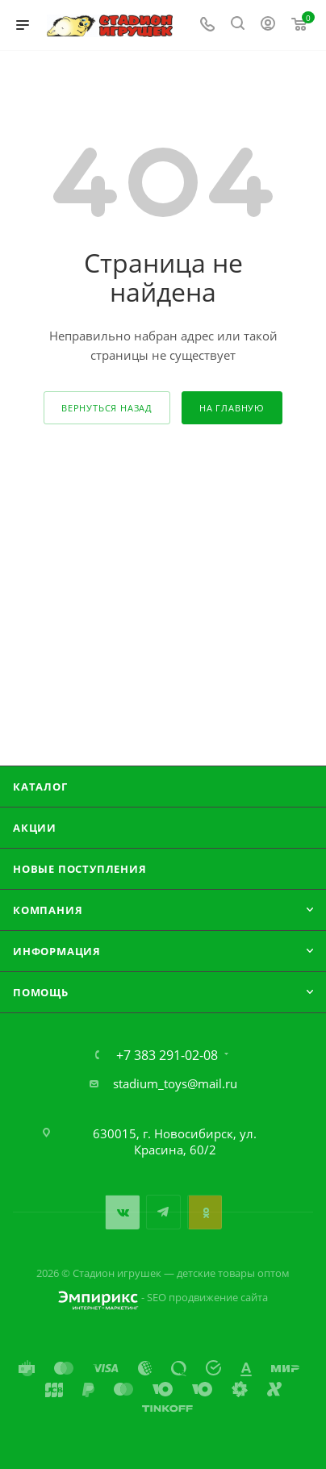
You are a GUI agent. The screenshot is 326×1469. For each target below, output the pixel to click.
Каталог (40, 786)
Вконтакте (122, 1212)
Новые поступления (80, 869)
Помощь (41, 992)
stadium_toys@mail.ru (175, 1083)
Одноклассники (204, 1212)
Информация (57, 951)
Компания (47, 910)
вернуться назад (107, 408)
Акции (34, 827)
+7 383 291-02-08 (167, 1055)
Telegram (163, 1212)
